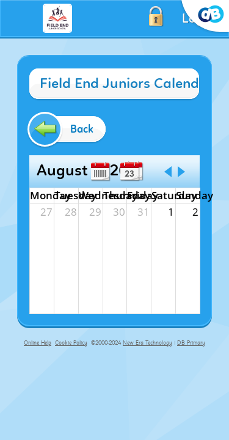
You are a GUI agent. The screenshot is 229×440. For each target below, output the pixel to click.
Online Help (37, 342)
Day (129, 172)
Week (100, 172)
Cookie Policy (71, 342)
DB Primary (191, 342)
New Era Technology (147, 342)
